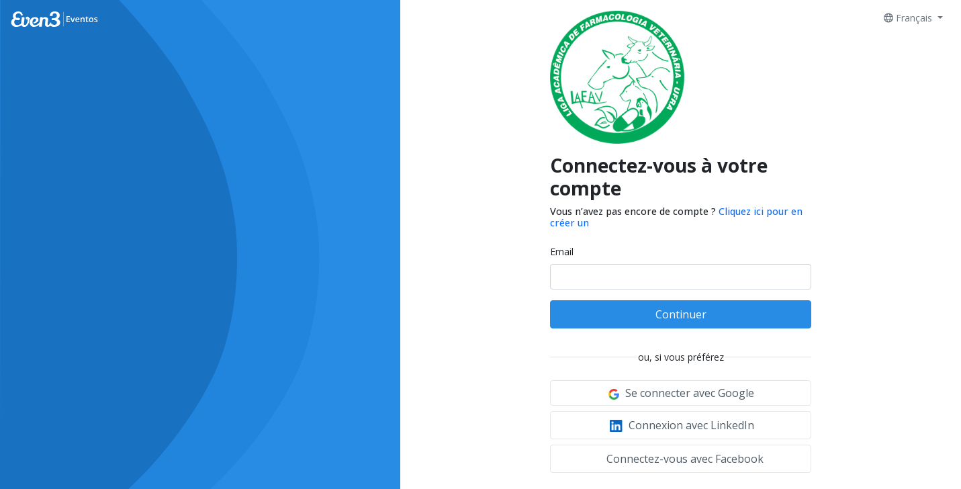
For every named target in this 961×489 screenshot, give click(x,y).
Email (562, 251)
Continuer (680, 314)
